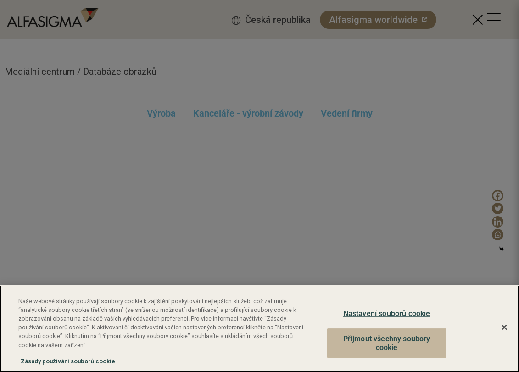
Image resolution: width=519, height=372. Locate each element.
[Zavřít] (504, 327)
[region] (259, 328)
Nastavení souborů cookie (386, 313)
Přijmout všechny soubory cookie (386, 343)
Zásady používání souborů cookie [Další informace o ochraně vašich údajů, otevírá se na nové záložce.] (68, 361)
